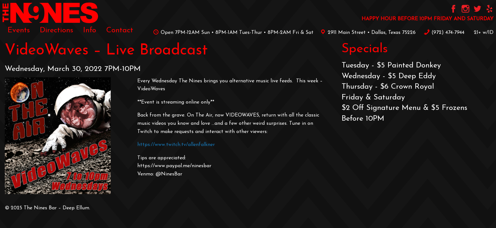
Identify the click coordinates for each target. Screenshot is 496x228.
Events (19, 30)
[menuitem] (19, 30)
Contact (119, 30)
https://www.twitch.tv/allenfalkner (176, 144)
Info (89, 30)
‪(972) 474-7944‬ (444, 32)
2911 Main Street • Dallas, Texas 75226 (367, 32)
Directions (56, 30)
